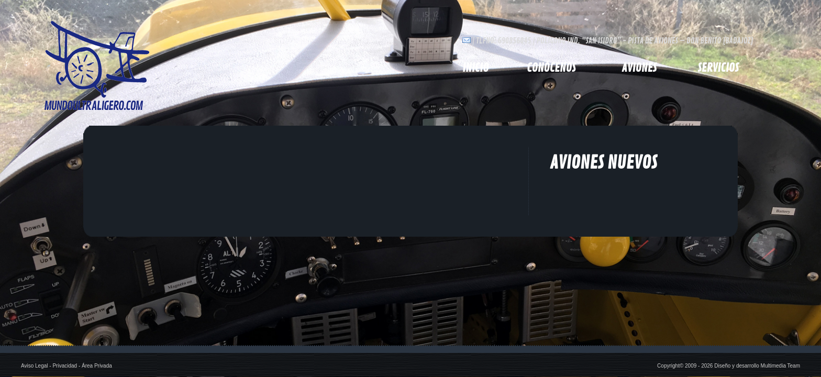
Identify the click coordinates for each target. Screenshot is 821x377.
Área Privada (97, 366)
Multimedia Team (780, 366)
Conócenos (551, 68)
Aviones (639, 68)
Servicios (718, 68)
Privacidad (64, 366)
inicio (475, 68)
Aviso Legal (35, 366)
